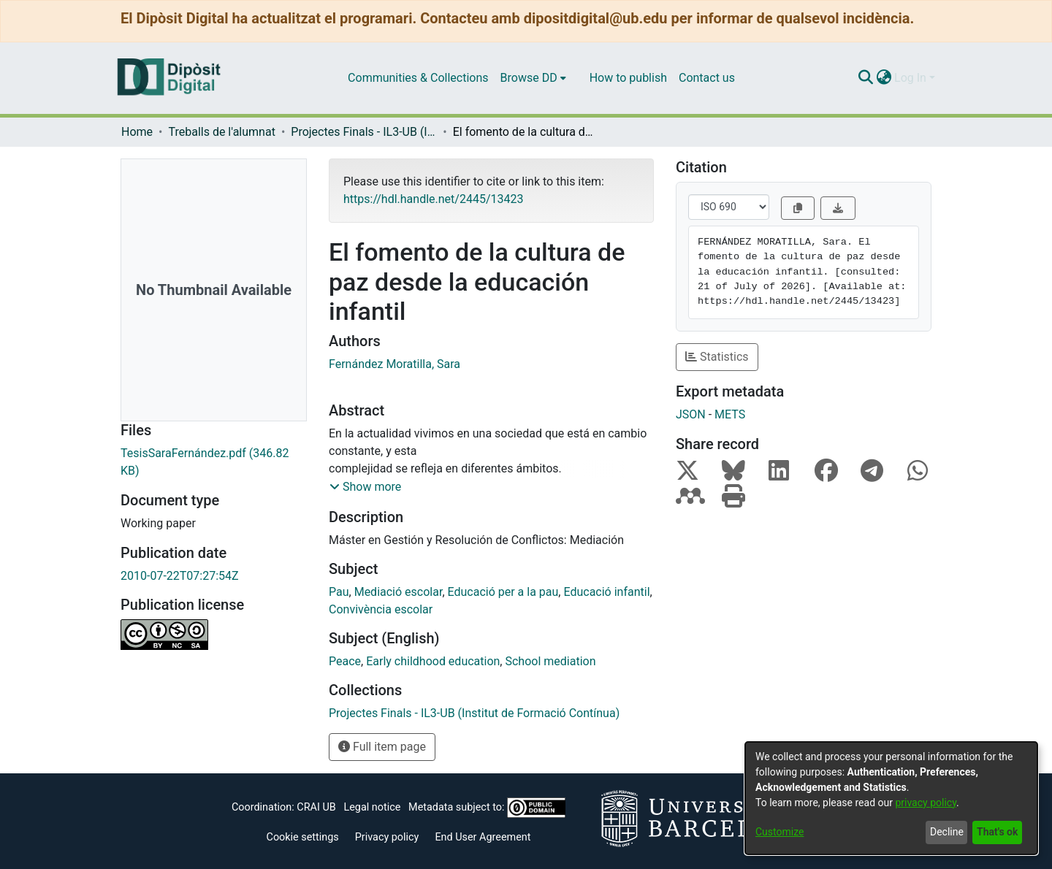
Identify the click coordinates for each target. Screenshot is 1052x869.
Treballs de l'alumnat (221, 132)
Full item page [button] (382, 747)
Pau (339, 592)
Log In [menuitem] (910, 78)
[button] (365, 487)
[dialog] (891, 798)
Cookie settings (303, 837)
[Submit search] (865, 78)
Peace (345, 661)
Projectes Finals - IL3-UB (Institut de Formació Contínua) (364, 132)
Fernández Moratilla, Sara (394, 364)
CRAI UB (316, 807)
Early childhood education (433, 661)
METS (729, 414)
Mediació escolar (398, 592)
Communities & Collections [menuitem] (418, 78)
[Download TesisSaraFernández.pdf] (214, 462)
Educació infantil (606, 592)
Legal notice (371, 807)
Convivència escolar (380, 609)
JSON (691, 414)
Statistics (717, 357)
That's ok (997, 832)
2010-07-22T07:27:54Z (180, 576)
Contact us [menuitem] (707, 78)
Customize (779, 832)
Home (137, 132)
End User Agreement (482, 837)
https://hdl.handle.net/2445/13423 (433, 199)
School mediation (550, 661)
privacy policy (925, 802)
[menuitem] (533, 78)
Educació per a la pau (503, 592)
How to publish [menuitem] (628, 78)
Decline (947, 832)
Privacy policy (387, 837)
